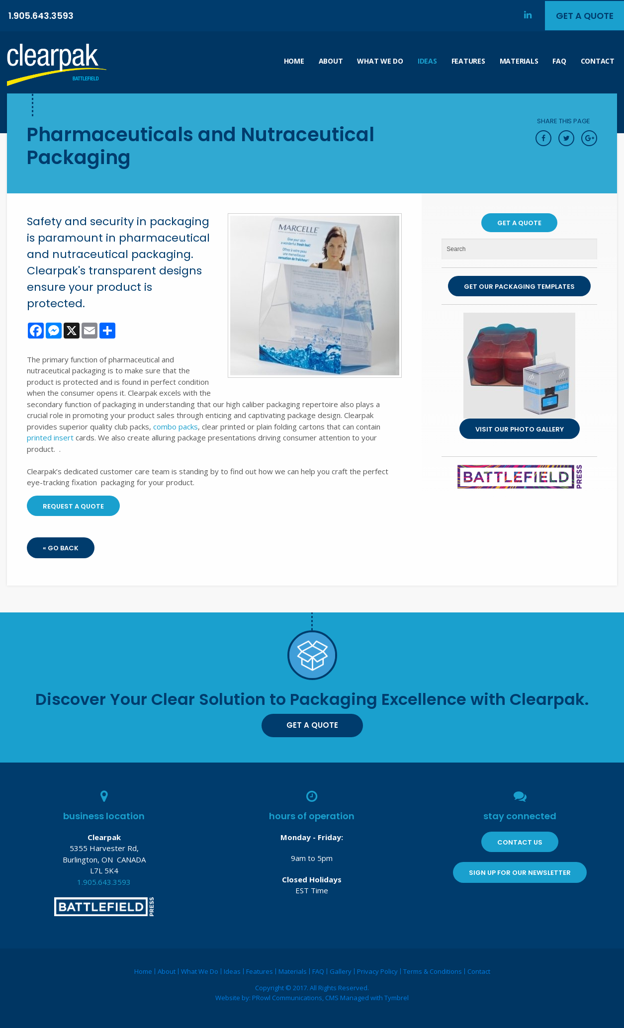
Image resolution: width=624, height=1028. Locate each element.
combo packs (175, 426)
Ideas (427, 61)
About (331, 61)
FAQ (559, 61)
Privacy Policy (377, 971)
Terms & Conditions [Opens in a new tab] (432, 971)
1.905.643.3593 (41, 15)
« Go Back (61, 548)
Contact (598, 61)
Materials (519, 61)
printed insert (50, 437)
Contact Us (519, 842)
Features (468, 61)
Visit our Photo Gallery (519, 429)
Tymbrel (396, 997)
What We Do (380, 61)
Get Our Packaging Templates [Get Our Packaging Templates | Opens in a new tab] (519, 286)
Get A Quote (583, 15)
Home (294, 61)
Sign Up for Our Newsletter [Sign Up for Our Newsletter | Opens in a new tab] (520, 872)
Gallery (341, 971)
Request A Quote (73, 506)
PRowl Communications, (288, 997)
